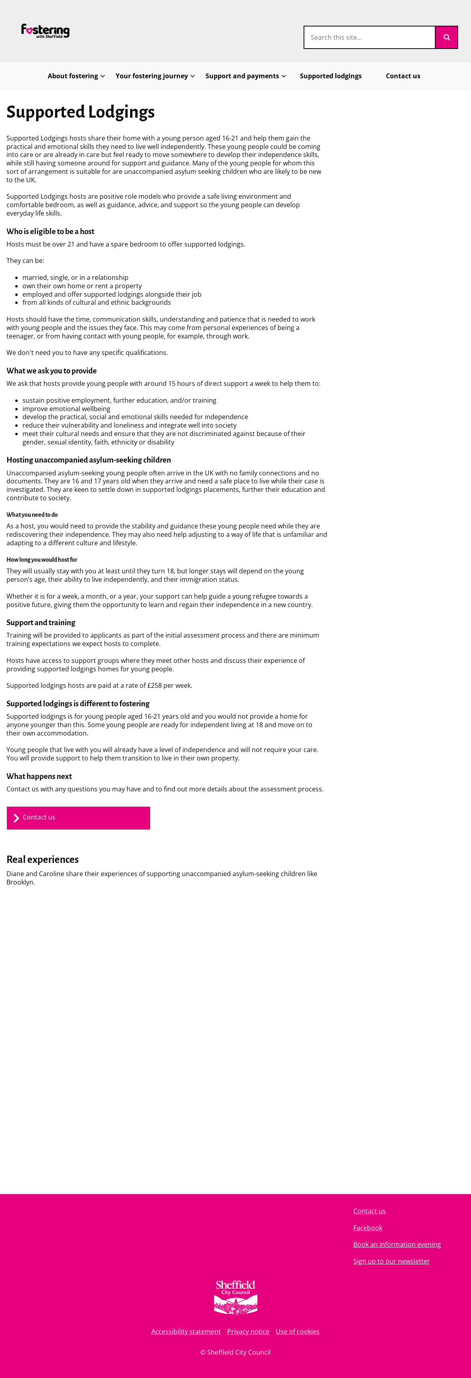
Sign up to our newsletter (391, 1261)
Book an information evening (397, 1244)
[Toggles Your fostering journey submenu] (193, 76)
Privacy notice (248, 1331)
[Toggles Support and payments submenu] (284, 76)
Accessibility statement (186, 1331)
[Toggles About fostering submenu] (103, 76)
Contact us (403, 75)
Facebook (367, 1227)
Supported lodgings (331, 75)
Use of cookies (298, 1331)
